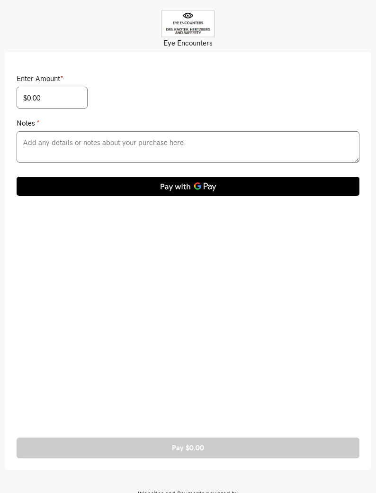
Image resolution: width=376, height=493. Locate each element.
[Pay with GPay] (188, 186)
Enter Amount (40, 78)
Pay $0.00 (188, 448)
